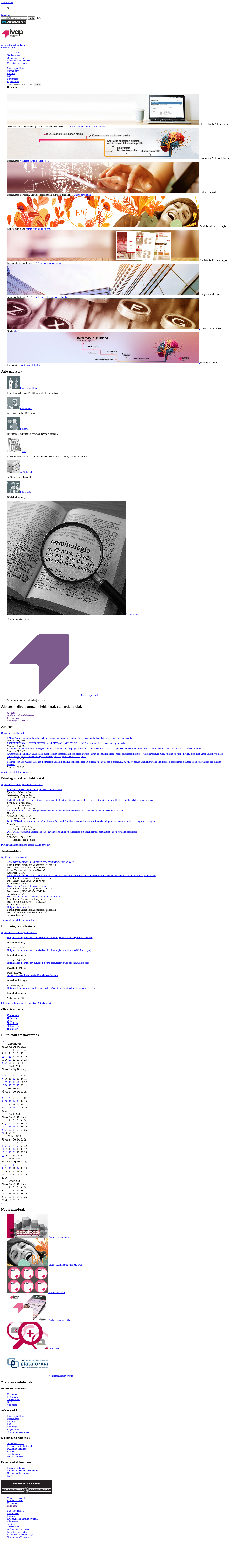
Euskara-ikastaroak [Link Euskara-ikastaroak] (16, 1468)
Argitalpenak (13, 81)
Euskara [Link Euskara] (11, 1421)
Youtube (12, 1018)
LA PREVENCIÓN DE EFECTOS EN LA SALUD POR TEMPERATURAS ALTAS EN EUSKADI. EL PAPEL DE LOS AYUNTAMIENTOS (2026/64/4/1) (81, 875)
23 (3, 1085)
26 (3, 1063)
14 (10, 1056)
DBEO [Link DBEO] (10, 1402)
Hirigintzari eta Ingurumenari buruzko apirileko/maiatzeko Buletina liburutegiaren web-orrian (51, 988)
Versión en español (16, 1498)
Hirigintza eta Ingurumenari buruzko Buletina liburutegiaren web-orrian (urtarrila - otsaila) (49, 937)
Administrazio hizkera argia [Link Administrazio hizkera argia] (20, 1534)
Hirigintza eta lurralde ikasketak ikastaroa (53, 297)
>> (2, 1203)
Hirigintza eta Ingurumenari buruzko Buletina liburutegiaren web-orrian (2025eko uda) (48, 963)
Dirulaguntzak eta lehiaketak (20, 715)
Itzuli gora (12, 1506)
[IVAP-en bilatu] (20, 84)
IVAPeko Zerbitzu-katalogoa (47, 263)
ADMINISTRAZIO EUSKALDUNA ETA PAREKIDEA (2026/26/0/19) (41, 862)
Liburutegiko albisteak (17, 720)
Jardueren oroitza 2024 (38, 1320)
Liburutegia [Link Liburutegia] (12, 1426)
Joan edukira (7, 2)
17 (6, 1082)
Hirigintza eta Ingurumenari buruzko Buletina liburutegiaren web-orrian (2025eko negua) (49, 950)
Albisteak (11, 712)
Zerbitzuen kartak (36, 1292)
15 (10, 1126)
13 (18, 1101)
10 (6, 1101)
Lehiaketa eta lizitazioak (18, 60)
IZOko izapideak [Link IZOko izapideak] (15, 1456)
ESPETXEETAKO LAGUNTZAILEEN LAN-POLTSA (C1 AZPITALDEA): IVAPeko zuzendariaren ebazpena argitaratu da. (66, 743)
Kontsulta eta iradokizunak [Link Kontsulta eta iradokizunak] (19, 1446)
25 (10, 1085)
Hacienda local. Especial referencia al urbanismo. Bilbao (33, 896)
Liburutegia (12, 79)
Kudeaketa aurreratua (17, 63)
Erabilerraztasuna (15, 1500)
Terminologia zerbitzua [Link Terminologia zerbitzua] (18, 1432)
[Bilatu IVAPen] (14, 18)
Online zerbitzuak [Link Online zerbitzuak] (15, 1443)
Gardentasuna (13, 55)
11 (10, 1101)
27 (6, 1063)
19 (14, 1082)
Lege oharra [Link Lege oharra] (12, 1397)
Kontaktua (12, 1503)
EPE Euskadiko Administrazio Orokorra (87, 126)
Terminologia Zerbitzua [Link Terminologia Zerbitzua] (18, 1537)
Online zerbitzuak (15, 58)
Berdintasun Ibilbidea (30, 365)
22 (10, 1130)
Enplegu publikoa (15, 68)
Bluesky (12, 1028)
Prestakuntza (13, 71)
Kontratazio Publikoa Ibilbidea (34, 160)
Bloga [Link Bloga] (10, 1476)
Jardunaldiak (13, 718)
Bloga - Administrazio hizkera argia (44, 1264)
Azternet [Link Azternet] (11, 1451)
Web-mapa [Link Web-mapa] (12, 1405)
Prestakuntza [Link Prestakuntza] (13, 1419)
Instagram (13, 1026)
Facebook (13, 1015)
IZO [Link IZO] (9, 1424)
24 (6, 1085)
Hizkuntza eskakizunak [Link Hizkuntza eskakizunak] (18, 1473)
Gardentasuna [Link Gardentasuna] (13, 1399)
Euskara (11, 73)
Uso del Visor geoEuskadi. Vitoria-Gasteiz (27, 886)
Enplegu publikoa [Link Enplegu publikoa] (15, 1416)
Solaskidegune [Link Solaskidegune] (14, 1454)
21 (10, 1059)
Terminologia (73, 614)
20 (18, 1082)
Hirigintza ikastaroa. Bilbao (20, 907)
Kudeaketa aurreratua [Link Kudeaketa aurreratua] (17, 1532)
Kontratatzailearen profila (40, 1375)
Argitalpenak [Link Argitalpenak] (13, 1429)
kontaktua (5, 15)
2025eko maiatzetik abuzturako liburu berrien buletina (32, 975)
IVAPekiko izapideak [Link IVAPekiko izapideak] (17, 1448)
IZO (9, 76)
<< (2, 1041)
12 (3, 1056)
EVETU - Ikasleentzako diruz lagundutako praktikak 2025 (34, 789)
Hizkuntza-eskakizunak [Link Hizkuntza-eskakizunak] (18, 1529)
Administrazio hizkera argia (38, 229)
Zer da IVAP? (13, 52)
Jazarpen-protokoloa (53, 695)
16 (3, 1082)
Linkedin (12, 1023)
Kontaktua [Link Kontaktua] (12, 1394)
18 (10, 1082)
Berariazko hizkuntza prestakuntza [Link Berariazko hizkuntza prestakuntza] (23, 1470)
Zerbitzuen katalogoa (38, 1237)
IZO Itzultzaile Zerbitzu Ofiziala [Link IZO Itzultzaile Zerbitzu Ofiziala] (22, 1519)
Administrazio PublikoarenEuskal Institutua (14, 46)
